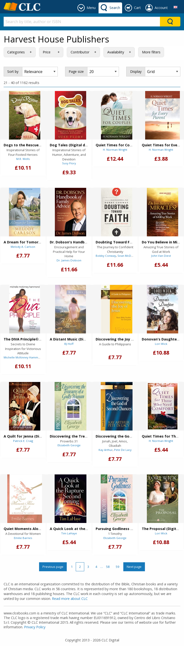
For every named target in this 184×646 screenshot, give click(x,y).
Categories (16, 52)
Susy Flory (69, 163)
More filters (151, 52)
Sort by (12, 71)
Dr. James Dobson (69, 260)
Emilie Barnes (23, 538)
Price (46, 52)
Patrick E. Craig (23, 441)
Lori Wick (161, 344)
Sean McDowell (127, 255)
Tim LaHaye (69, 533)
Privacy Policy (34, 627)
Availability (115, 52)
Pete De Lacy (123, 450)
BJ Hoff (69, 344)
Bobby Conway (106, 255)
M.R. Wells (23, 159)
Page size (76, 71)
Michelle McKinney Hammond (23, 357)
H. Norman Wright (115, 149)
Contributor (80, 52)
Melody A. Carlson (23, 246)
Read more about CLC (70, 598)
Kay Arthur (106, 450)
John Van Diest (161, 255)
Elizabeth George (69, 445)
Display (136, 71)
